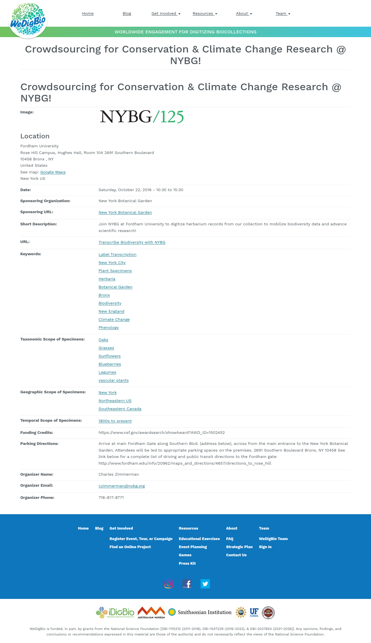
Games (185, 555)
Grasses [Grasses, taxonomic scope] (106, 347)
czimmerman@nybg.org (122, 485)
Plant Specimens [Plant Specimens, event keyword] (115, 270)
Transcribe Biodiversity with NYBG (132, 242)
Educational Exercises (199, 539)
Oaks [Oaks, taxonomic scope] (103, 339)
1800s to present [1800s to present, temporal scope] (115, 421)
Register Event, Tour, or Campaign (141, 539)
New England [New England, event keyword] (111, 311)
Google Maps (53, 172)
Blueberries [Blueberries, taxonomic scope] (110, 364)
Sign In (265, 547)
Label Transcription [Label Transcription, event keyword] (118, 254)
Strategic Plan (239, 547)
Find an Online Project (130, 547)
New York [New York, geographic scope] (108, 392)
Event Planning (193, 547)
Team (283, 13)
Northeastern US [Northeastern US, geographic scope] (115, 400)
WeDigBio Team (273, 539)
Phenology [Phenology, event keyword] (109, 327)
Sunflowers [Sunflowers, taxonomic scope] (110, 356)
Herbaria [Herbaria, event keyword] (107, 278)
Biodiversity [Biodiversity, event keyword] (110, 303)
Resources (205, 13)
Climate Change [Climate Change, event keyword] (114, 319)
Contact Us (236, 555)
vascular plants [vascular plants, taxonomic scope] (114, 380)
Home (88, 13)
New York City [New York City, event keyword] (112, 262)
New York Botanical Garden (125, 212)
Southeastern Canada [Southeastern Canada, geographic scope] (120, 408)
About (244, 13)
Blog (127, 13)
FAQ (229, 539)
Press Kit (187, 563)
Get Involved (166, 13)
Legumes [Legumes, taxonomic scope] (107, 372)
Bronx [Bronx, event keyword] (104, 295)
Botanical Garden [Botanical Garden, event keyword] (115, 287)
